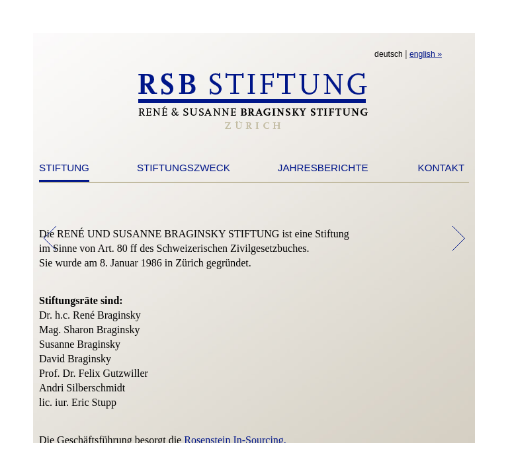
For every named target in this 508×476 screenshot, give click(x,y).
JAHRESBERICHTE (323, 167)
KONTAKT (441, 167)
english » (425, 54)
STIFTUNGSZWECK (183, 167)
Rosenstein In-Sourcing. (235, 440)
